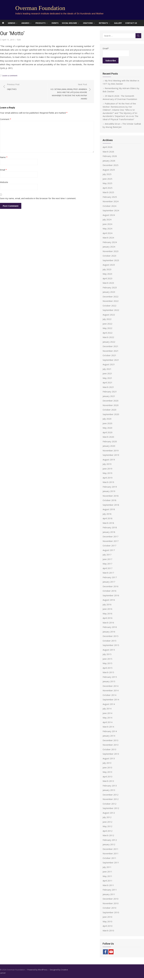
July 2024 (107, 219)
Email (3, 169)
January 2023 (109, 292)
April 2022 (107, 332)
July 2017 (107, 554)
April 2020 (107, 432)
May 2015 (107, 663)
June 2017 (107, 559)
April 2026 (107, 147)
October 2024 (109, 206)
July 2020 (107, 418)
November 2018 (111, 495)
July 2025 (107, 174)
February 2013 (110, 785)
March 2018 (108, 523)
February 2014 (110, 731)
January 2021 (109, 396)
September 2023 (111, 260)
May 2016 (107, 613)
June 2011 (107, 871)
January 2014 (109, 735)
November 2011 (111, 853)
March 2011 (108, 885)
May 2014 (107, 717)
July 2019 (107, 464)
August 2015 (109, 649)
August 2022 (109, 314)
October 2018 (109, 500)
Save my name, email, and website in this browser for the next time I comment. (38, 198)
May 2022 (107, 328)
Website (4, 182)
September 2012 (111, 808)
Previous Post (13, 87)
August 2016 (109, 599)
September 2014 (111, 699)
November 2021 (111, 350)
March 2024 (108, 237)
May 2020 (107, 427)
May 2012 (107, 826)
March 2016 (108, 622)
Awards (25, 23)
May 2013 (107, 772)
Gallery (118, 23)
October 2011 (109, 858)
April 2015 (107, 667)
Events (55, 23)
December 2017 (110, 536)
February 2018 (110, 527)
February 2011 (110, 889)
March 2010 (108, 930)
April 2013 (107, 776)
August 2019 (109, 459)
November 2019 (111, 450)
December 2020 (110, 400)
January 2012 (109, 844)
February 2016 (110, 627)
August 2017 (109, 550)
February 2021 (110, 391)
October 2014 (109, 695)
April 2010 (107, 925)
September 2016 (111, 595)
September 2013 (111, 753)
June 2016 (107, 609)
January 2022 (109, 341)
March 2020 (108, 436)
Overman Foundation (40, 8)
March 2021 (108, 387)
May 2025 (107, 183)
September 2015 (111, 645)
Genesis (11, 23)
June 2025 (107, 178)
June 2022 (107, 323)
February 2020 (110, 441)
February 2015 (110, 677)
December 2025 (110, 165)
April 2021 (107, 382)
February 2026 (110, 156)
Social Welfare (69, 23)
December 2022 (110, 296)
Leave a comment (9, 75)
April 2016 (107, 618)
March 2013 (108, 781)
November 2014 (111, 690)
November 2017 (111, 541)
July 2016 (107, 604)
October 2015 (109, 640)
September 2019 (111, 455)
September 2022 (111, 310)
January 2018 (109, 532)
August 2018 (109, 509)
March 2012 (108, 835)
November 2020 (111, 405)
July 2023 (107, 269)
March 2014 (108, 726)
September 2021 (111, 360)
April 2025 (107, 187)
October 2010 (109, 907)
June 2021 (107, 373)
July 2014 (107, 708)
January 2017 (109, 581)
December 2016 (110, 586)
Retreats (103, 23)
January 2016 (109, 631)
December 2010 (110, 898)
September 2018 (111, 504)
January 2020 (109, 445)
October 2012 (109, 803)
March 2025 (108, 192)
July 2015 (107, 654)
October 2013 (109, 749)
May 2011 (107, 876)
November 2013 (111, 744)
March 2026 (108, 151)
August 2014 (109, 704)
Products (41, 23)
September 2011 (111, 862)
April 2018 (107, 518)
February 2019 (110, 486)
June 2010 (107, 916)
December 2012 (110, 794)
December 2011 (110, 849)
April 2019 (107, 477)
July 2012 (107, 817)
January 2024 (109, 246)
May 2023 (107, 273)
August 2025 (109, 169)
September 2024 (111, 210)
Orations (88, 23)
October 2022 (109, 305)
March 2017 (108, 572)
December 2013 (110, 740)
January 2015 (109, 681)
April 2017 (107, 568)
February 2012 (110, 840)
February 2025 (110, 196)
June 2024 (107, 224)
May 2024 (107, 228)
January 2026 (109, 160)
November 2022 (111, 301)
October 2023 (109, 255)
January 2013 (109, 790)
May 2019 (107, 473)
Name (3, 157)
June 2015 (107, 658)
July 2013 (107, 762)
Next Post (68, 91)
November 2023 (111, 251)
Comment (5, 119)
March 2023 (108, 282)
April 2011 (107, 880)
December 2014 (110, 686)
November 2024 (111, 201)
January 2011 (109, 894)
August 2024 (109, 215)
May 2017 (107, 563)
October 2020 (109, 409)
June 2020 (107, 423)
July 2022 (107, 319)
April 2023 (107, 278)
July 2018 (107, 513)
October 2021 (109, 355)
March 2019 (108, 482)
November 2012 (111, 799)
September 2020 (111, 414)
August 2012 (109, 812)
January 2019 (109, 491)
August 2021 (109, 364)
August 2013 (109, 758)
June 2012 (107, 821)
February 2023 (110, 287)
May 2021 (107, 378)
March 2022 (108, 337)
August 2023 (109, 264)
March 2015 (108, 672)
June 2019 (107, 468)
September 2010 (111, 912)
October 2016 (109, 590)
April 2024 (107, 233)
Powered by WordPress (37, 969)
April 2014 (107, 722)
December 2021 (110, 346)
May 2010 (107, 921)
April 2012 (107, 830)
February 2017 (110, 577)
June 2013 (107, 767)
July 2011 (107, 867)
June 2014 (107, 713)
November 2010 (111, 903)
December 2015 (110, 636)
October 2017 (109, 545)
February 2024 (110, 242)
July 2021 (107, 369)
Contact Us (131, 23)
